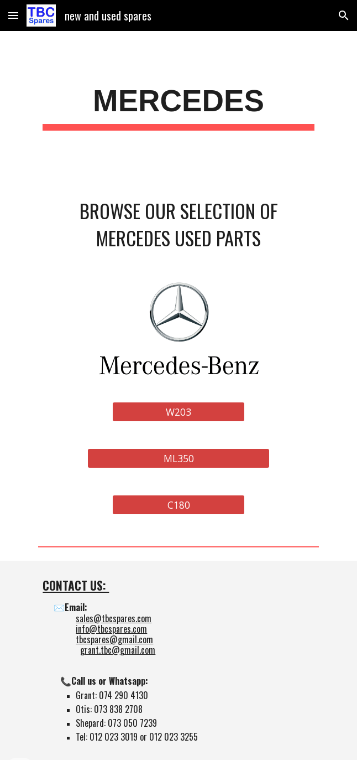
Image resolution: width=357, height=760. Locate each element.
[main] (178, 105)
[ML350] (178, 458)
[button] (13, 15)
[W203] (178, 411)
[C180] (178, 504)
